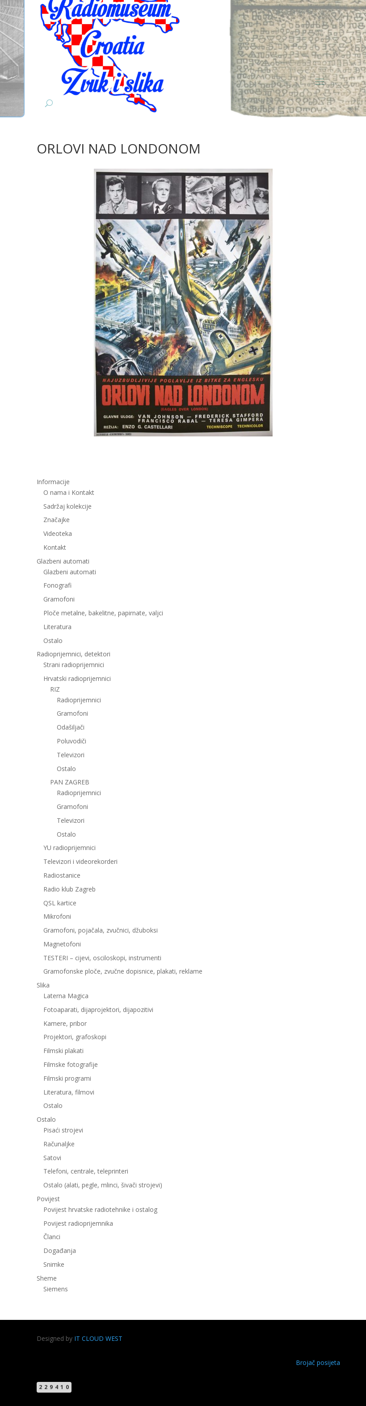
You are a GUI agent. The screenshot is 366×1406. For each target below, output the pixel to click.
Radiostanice (61, 875)
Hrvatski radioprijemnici (77, 678)
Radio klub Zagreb (69, 889)
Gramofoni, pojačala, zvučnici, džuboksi (100, 930)
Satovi (52, 1157)
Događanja (59, 1250)
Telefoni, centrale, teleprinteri (85, 1171)
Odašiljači (70, 727)
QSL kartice (59, 903)
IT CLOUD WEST (98, 1338)
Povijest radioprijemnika (78, 1223)
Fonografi (57, 585)
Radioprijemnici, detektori (73, 654)
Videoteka (57, 533)
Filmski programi (67, 1078)
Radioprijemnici (79, 700)
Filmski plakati (63, 1050)
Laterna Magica (65, 995)
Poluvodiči (71, 741)
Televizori (70, 755)
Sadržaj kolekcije (67, 506)
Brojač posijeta (318, 1362)
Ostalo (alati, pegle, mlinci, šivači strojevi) (102, 1185)
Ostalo (53, 640)
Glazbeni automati (63, 561)
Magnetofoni (62, 944)
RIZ (55, 689)
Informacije (53, 481)
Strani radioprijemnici (73, 664)
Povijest (48, 1198)
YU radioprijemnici (69, 847)
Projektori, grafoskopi (74, 1037)
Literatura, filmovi (68, 1092)
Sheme (47, 1278)
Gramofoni (59, 599)
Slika (43, 985)
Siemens (55, 1289)
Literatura (57, 626)
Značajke (56, 519)
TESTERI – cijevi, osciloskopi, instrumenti (102, 958)
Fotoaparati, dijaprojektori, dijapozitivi (98, 1009)
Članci (51, 1236)
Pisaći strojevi (63, 1130)
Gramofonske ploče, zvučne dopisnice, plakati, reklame (122, 971)
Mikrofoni (57, 916)
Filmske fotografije (70, 1064)
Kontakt (54, 547)
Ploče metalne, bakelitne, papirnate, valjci (103, 613)
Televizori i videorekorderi (80, 861)
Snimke (53, 1264)
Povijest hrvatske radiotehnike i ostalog (100, 1209)
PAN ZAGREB (69, 782)
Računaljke (59, 1144)
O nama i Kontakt (68, 492)
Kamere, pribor (65, 1023)
